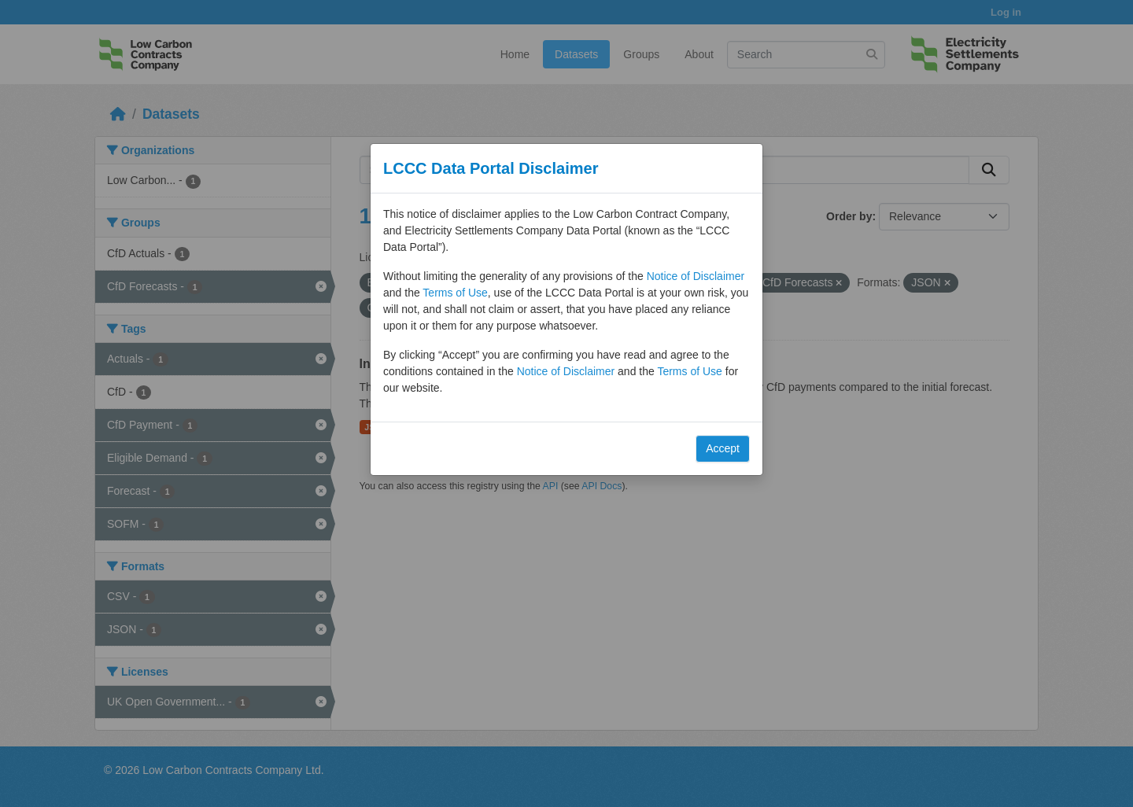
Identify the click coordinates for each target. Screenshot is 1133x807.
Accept (723, 448)
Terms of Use (455, 292)
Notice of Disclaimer (695, 276)
